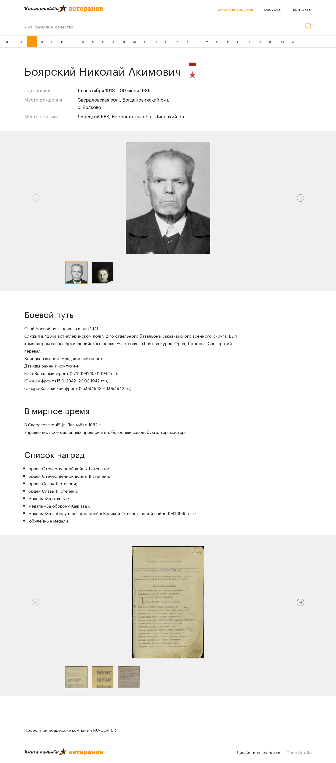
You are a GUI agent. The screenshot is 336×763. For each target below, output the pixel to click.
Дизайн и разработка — (274, 752)
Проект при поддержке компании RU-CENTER (70, 729)
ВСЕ (8, 41)
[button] (300, 198)
